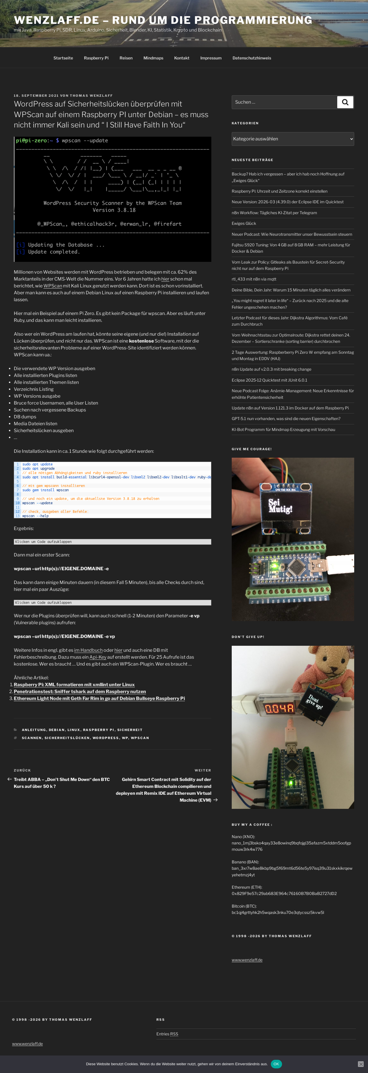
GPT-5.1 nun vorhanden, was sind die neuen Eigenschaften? (286, 418)
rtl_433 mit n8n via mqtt (254, 279)
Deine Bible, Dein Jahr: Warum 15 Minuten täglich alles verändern (291, 289)
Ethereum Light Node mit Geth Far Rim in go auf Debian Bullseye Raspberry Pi (99, 698)
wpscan (140, 738)
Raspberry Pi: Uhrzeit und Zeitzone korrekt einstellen (279, 191)
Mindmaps (153, 57)
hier (165, 279)
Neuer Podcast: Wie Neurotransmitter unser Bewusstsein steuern (292, 234)
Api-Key (97, 657)
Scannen (32, 738)
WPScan (52, 286)
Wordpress (106, 738)
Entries (167, 1033)
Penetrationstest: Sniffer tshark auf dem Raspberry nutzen (80, 691)
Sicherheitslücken (67, 738)
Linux (74, 730)
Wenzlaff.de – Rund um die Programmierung (163, 20)
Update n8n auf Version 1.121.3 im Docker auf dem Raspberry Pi (290, 407)
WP (125, 738)
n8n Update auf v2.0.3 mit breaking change (271, 369)
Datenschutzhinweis (252, 57)
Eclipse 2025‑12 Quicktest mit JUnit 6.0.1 (270, 380)
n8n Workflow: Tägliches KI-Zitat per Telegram (274, 212)
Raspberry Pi (96, 57)
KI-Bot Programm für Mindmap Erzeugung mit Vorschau (283, 429)
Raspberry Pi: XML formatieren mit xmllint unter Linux (74, 684)
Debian (57, 730)
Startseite (63, 57)
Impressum (211, 57)
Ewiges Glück (244, 223)
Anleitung (34, 730)
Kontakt (181, 57)
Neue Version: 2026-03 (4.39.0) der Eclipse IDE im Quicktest (288, 201)
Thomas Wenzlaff (91, 96)
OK (276, 1064)
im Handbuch (88, 650)
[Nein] (361, 1064)
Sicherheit (130, 730)
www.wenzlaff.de (247, 959)
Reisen (126, 57)
